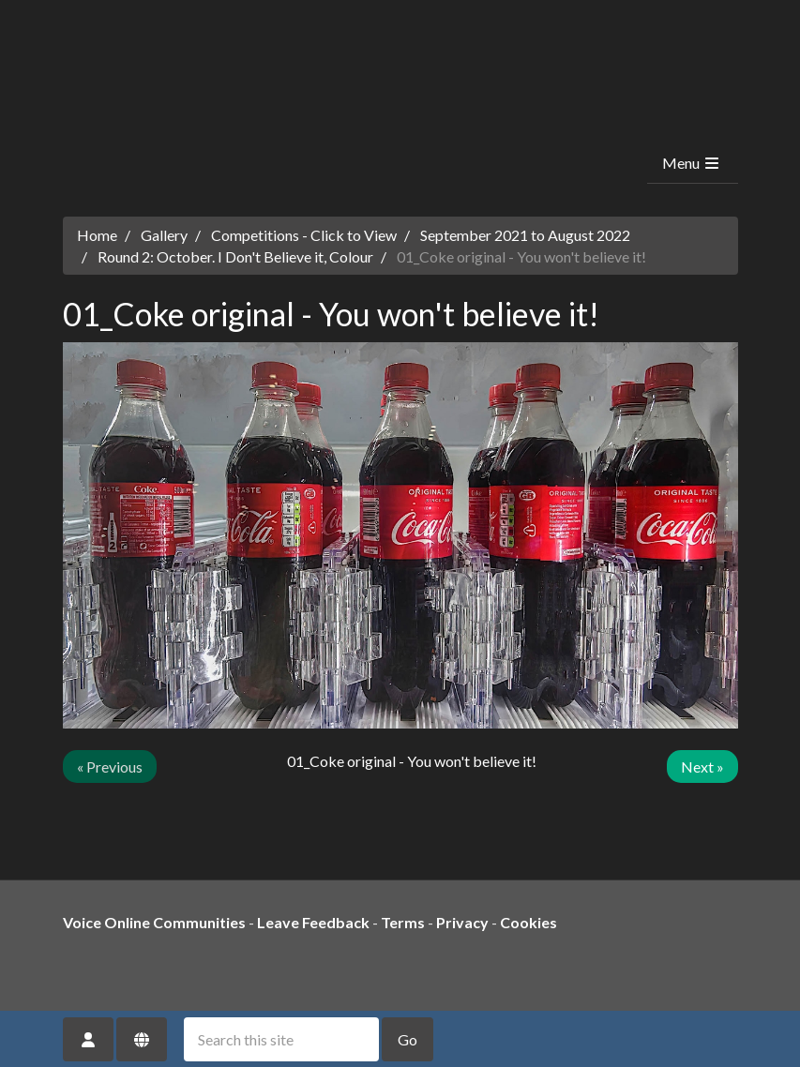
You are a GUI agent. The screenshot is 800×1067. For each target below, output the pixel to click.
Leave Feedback (313, 922)
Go (407, 1039)
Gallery (164, 235)
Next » (702, 766)
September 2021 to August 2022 (525, 235)
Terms (403, 922)
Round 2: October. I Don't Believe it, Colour (235, 256)
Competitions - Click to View (304, 235)
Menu (691, 163)
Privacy (462, 922)
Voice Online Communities (154, 922)
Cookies (528, 922)
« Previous (110, 766)
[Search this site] (281, 1039)
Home (97, 235)
